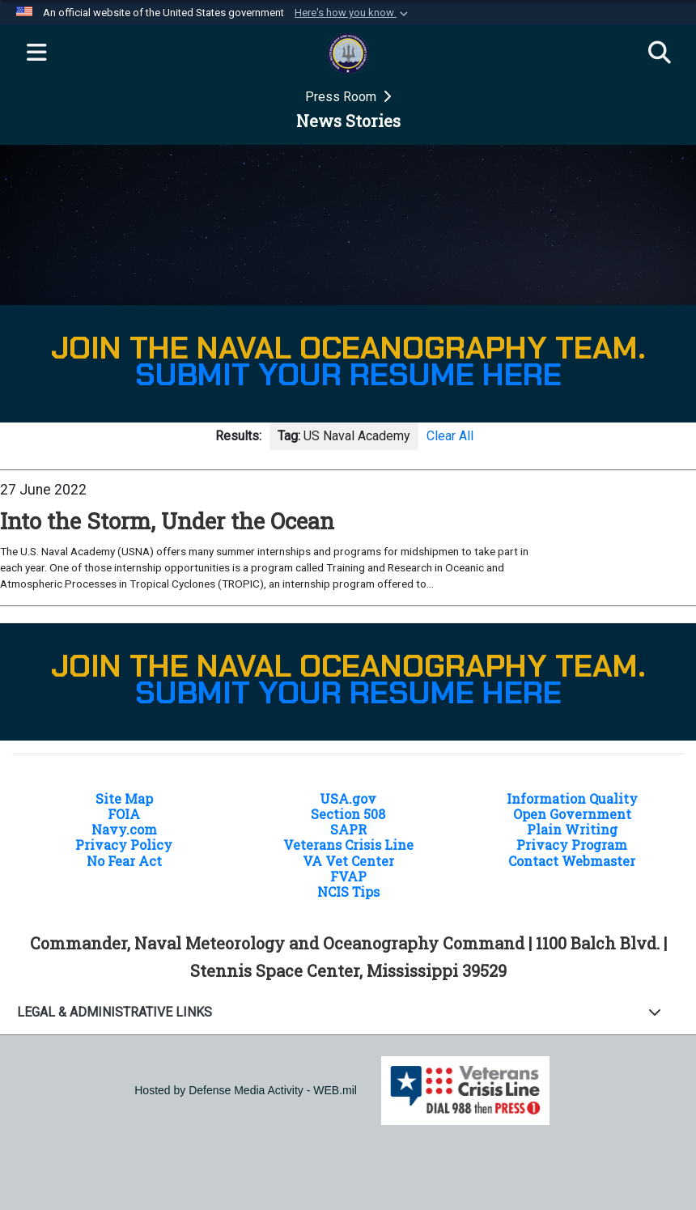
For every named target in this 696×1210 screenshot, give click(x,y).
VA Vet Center (348, 860)
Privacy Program (571, 844)
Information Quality (572, 798)
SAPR (348, 829)
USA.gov (348, 798)
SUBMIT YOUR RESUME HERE (348, 375)
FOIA (124, 813)
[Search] (659, 53)
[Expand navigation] (36, 53)
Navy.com (124, 829)
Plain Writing (572, 829)
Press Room (342, 96)
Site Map (124, 798)
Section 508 (348, 813)
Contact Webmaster (571, 860)
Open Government (572, 813)
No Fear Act (124, 860)
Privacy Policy (123, 844)
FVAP (348, 876)
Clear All (450, 436)
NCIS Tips (348, 891)
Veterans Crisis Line (348, 844)
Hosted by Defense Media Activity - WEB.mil (245, 1090)
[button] (353, 13)
